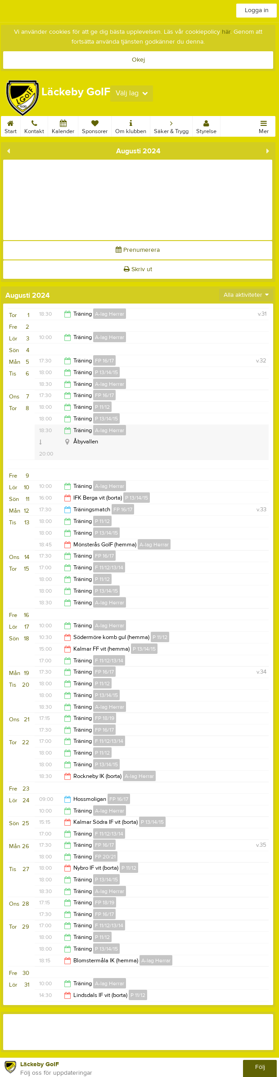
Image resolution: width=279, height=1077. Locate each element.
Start (10, 125)
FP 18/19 (104, 718)
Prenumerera (138, 250)
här (226, 32)
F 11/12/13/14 (109, 567)
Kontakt (34, 125)
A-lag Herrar (109, 313)
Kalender (63, 125)
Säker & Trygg (171, 125)
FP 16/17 (104, 360)
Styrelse (206, 125)
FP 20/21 (105, 856)
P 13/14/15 (106, 372)
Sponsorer (95, 125)
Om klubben (130, 125)
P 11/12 (102, 407)
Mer (264, 125)
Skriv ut (138, 269)
